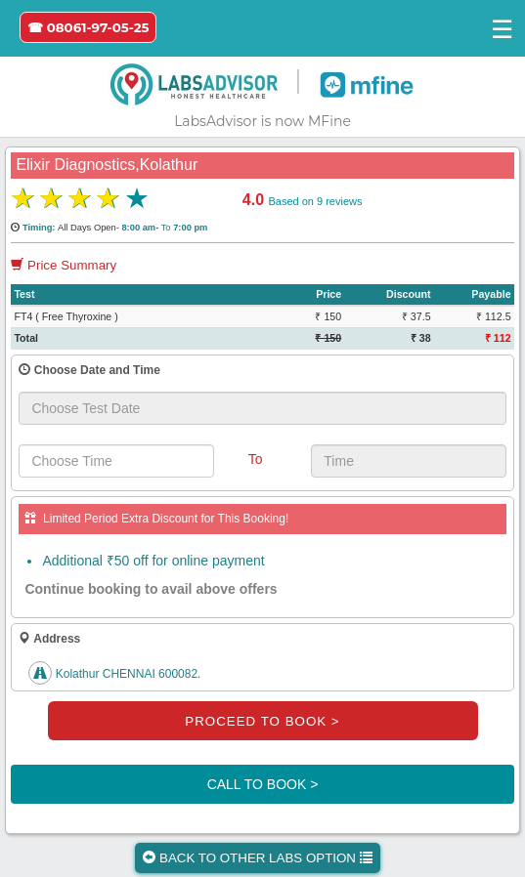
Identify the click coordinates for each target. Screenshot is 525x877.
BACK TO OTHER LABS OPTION (257, 858)
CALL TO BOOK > (263, 784)
